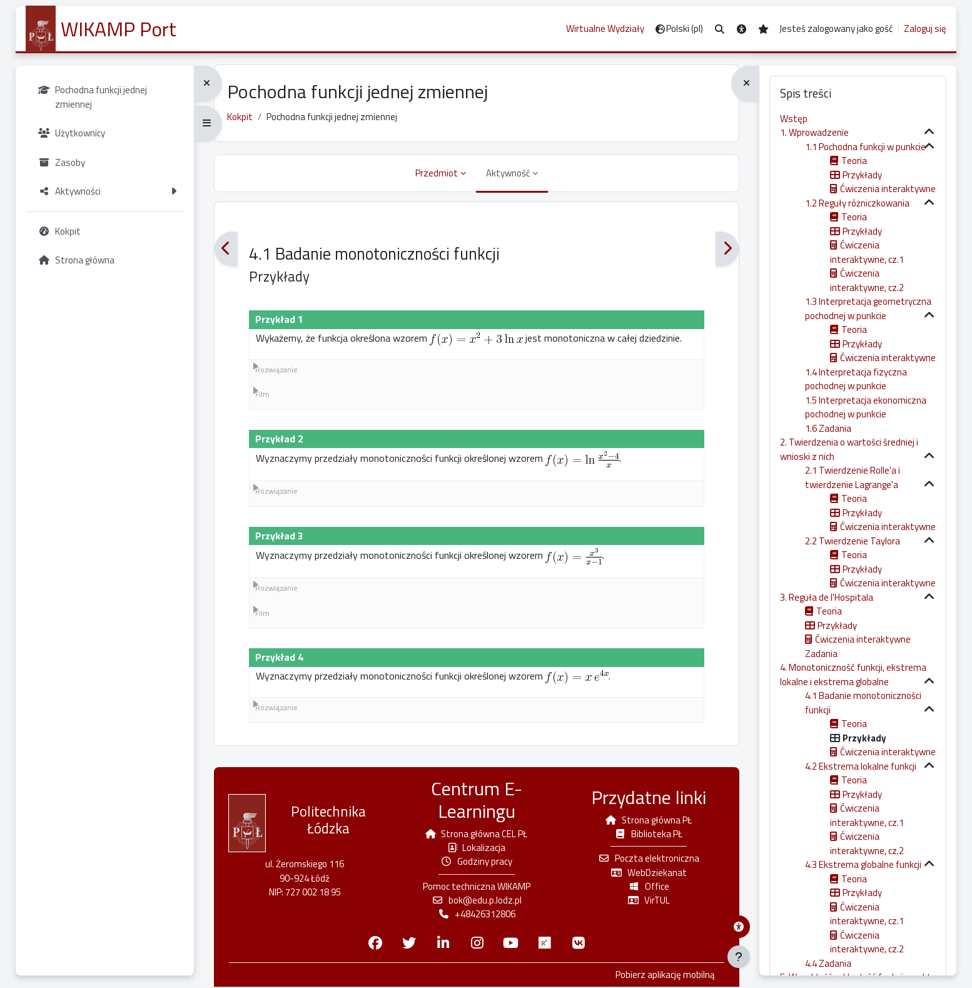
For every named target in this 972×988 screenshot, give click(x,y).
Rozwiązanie (278, 371)
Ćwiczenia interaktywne (888, 188)
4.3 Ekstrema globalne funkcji (863, 864)
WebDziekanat (647, 873)
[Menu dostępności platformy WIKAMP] (738, 926)
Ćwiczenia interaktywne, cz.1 (867, 252)
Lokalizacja (476, 848)
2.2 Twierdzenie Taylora (852, 541)
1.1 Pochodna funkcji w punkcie (865, 147)
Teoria (854, 160)
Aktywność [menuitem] (508, 174)
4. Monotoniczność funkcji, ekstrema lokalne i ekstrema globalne (853, 674)
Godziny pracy (477, 862)
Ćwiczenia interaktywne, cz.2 (867, 280)
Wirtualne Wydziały (605, 28)
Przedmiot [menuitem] (436, 174)
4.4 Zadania (828, 963)
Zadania (821, 653)
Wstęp (793, 118)
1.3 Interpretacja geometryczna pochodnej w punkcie (868, 308)
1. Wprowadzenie (814, 132)
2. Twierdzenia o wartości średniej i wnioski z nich (849, 449)
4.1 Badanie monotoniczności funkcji (863, 702)
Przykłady (862, 175)
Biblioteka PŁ (647, 834)
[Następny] (725, 250)
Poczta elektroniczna (647, 859)
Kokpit (242, 118)
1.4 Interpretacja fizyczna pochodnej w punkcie (856, 379)
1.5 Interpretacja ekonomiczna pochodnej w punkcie (865, 407)
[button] (719, 29)
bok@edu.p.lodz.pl (477, 901)
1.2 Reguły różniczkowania (857, 203)
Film (264, 396)
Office (647, 887)
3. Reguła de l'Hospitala (826, 597)
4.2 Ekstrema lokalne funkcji (860, 766)
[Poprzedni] (228, 250)
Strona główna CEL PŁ (476, 834)
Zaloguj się (925, 29)
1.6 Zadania (828, 428)
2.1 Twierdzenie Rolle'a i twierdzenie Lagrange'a (852, 477)
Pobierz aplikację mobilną (662, 976)
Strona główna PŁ (647, 820)
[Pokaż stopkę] (738, 956)
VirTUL (647, 901)
